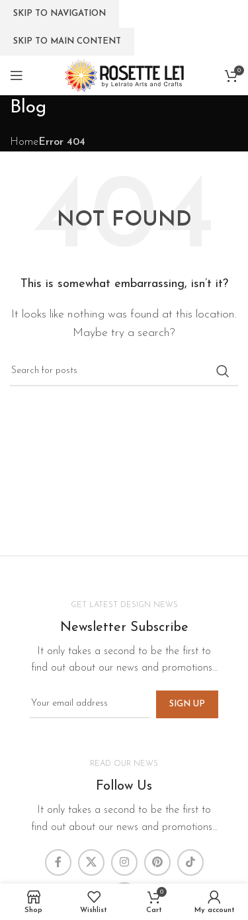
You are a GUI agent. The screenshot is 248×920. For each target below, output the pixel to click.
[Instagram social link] (124, 862)
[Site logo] (124, 74)
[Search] (124, 371)
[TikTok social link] (190, 862)
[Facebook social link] (58, 862)
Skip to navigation (59, 13)
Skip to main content (67, 41)
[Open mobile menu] (16, 75)
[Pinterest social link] (157, 862)
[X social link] (91, 862)
